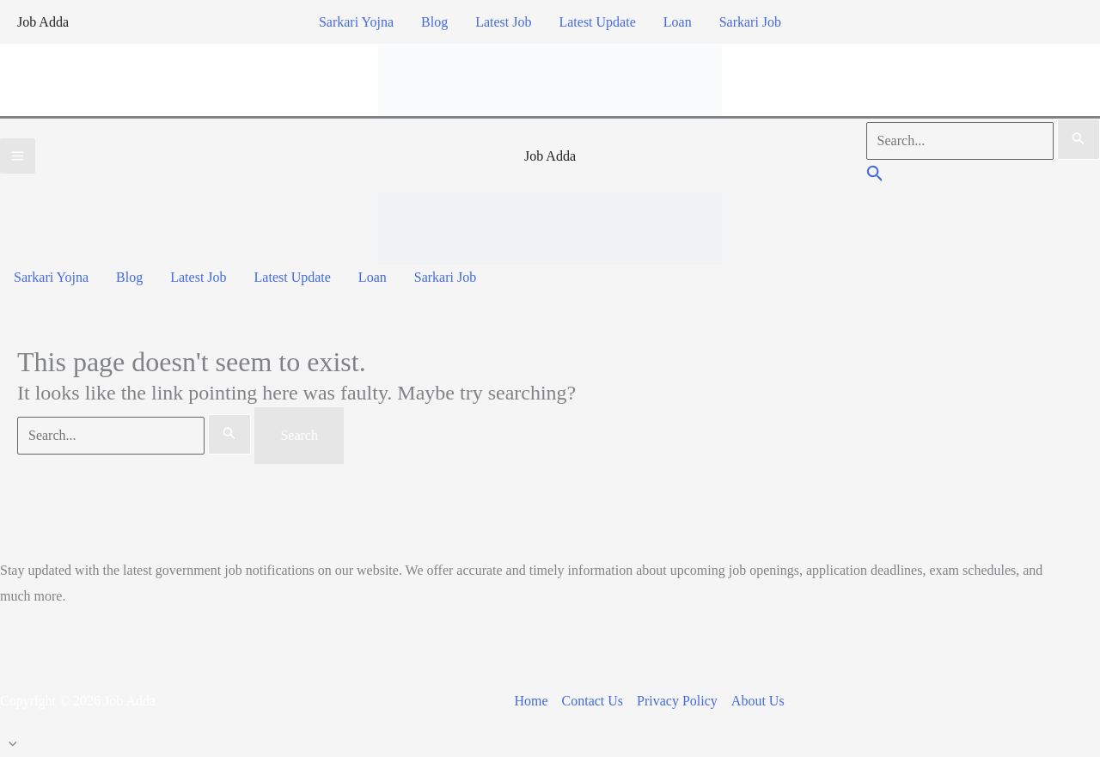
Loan (677, 22)
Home (530, 700)
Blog (434, 22)
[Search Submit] (1078, 139)
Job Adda (43, 22)
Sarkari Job (750, 22)
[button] (875, 176)
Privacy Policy (677, 700)
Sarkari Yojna (356, 22)
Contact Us (593, 700)
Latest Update (597, 22)
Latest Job (503, 22)
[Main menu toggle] (17, 156)
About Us (758, 700)
